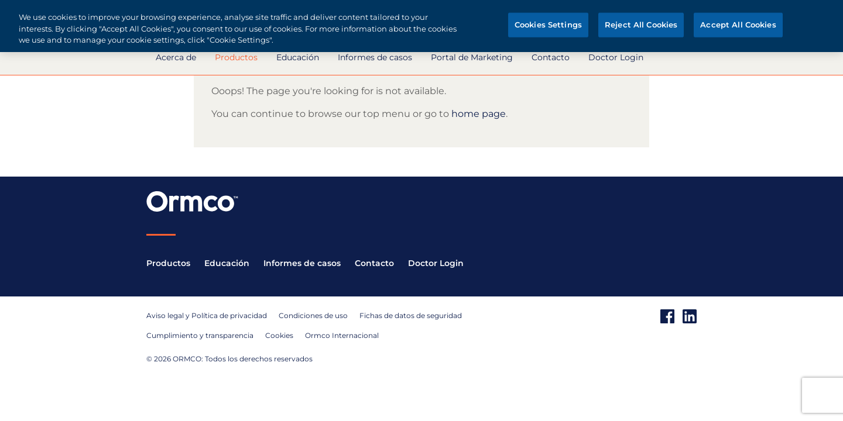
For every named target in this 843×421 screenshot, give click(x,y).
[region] (421, 26)
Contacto (551, 57)
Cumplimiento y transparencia (199, 335)
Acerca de (176, 57)
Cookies (279, 335)
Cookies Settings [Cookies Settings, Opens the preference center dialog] (548, 24)
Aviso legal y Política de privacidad (206, 315)
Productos (236, 57)
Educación (297, 57)
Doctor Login (615, 57)
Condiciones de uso (313, 315)
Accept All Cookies (738, 24)
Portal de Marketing (472, 57)
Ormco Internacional (342, 335)
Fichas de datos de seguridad (410, 315)
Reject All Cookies (641, 24)
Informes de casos (375, 57)
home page (478, 113)
